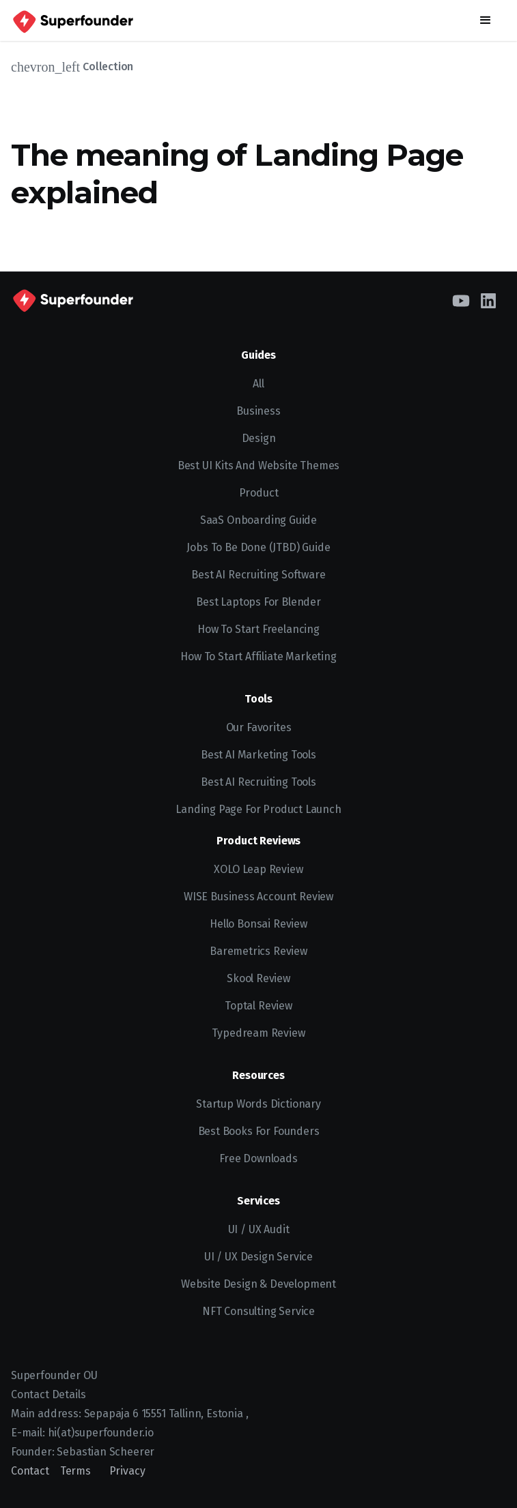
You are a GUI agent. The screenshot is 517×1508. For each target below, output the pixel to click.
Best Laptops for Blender (258, 601)
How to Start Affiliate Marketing (258, 656)
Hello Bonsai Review (258, 923)
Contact (30, 1470)
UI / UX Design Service (258, 1256)
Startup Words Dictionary (258, 1103)
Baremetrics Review (258, 951)
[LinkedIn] (488, 299)
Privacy (127, 1470)
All (258, 383)
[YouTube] (461, 299)
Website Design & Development (258, 1283)
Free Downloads (258, 1158)
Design (259, 438)
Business (258, 410)
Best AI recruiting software (258, 574)
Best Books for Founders (259, 1131)
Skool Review (258, 978)
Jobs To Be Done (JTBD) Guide (258, 547)
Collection (108, 66)
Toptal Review (258, 1005)
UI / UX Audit (259, 1229)
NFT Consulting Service (258, 1311)
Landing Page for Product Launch (258, 809)
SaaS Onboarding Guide (258, 520)
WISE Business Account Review (258, 896)
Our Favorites (259, 727)
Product (259, 492)
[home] (72, 20)
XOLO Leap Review (258, 869)
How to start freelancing (258, 629)
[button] (485, 20)
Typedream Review (258, 1032)
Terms (75, 1470)
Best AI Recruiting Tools (258, 781)
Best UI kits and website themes (259, 465)
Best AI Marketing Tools (258, 754)
